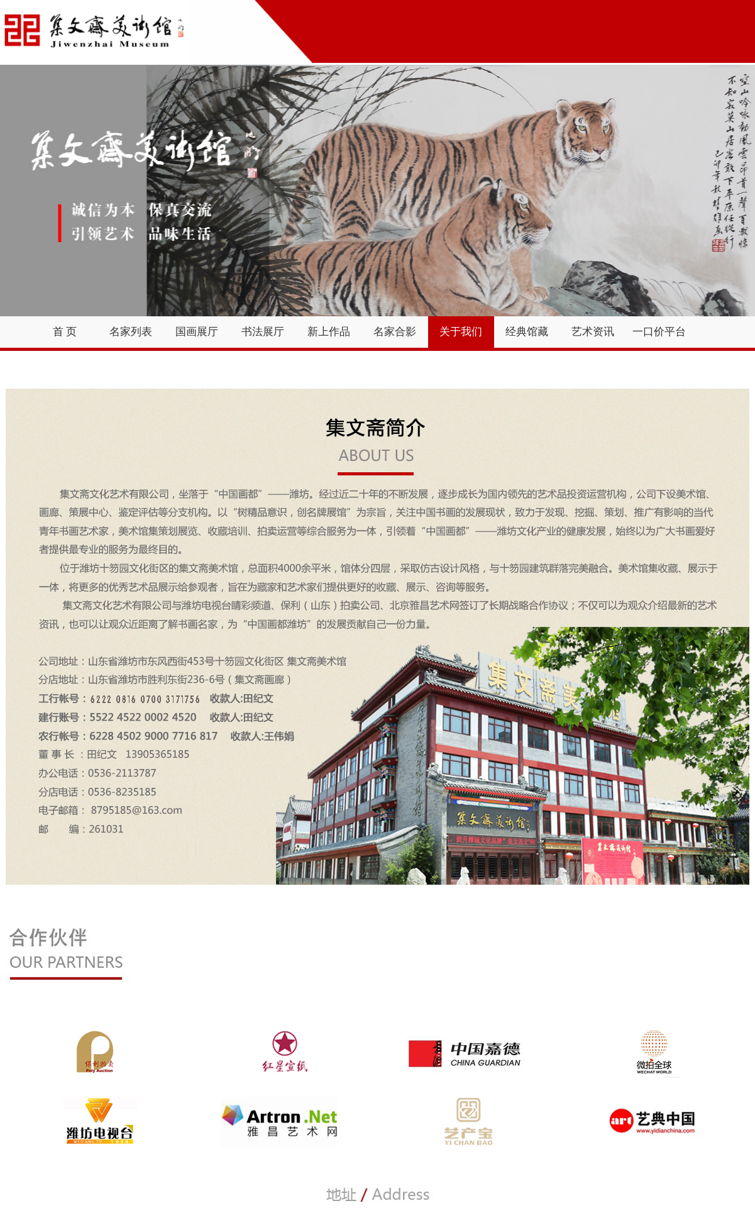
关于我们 (460, 332)
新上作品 (328, 332)
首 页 (65, 332)
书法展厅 (262, 332)
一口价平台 (659, 332)
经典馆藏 (526, 332)
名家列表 (130, 332)
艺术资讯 (592, 332)
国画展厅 (196, 332)
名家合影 (394, 332)
